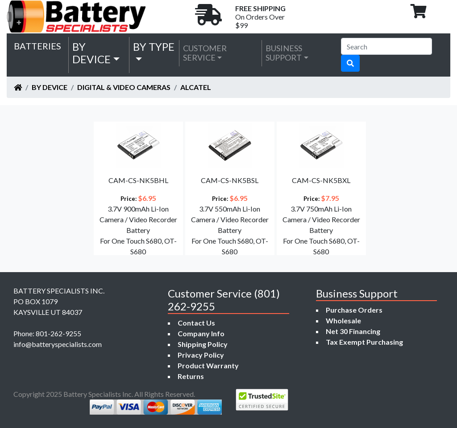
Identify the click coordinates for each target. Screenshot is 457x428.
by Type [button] (153, 46)
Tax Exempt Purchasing (364, 342)
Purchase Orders (354, 310)
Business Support (284, 53)
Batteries (37, 46)
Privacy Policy (201, 355)
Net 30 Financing (353, 331)
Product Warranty (208, 365)
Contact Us (196, 322)
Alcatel (195, 87)
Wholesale (343, 320)
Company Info (201, 333)
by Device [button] (91, 53)
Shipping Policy (203, 344)
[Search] (386, 46)
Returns (191, 376)
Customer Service (205, 53)
